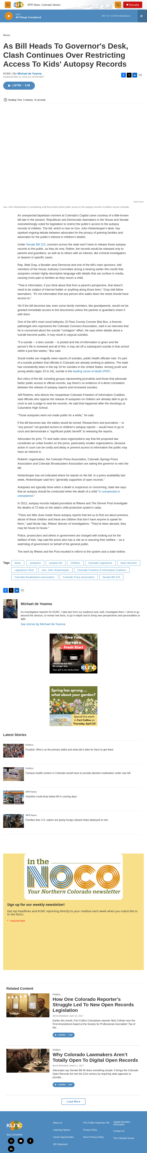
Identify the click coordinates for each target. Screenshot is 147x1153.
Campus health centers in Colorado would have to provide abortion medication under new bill (78, 773)
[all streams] (142, 16)
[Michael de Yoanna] (10, 608)
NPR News (31, 792)
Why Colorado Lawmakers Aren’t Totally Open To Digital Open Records (95, 1057)
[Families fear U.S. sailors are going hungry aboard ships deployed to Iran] (13, 821)
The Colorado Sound (123, 1138)
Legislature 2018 (24, 570)
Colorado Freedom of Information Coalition (101, 570)
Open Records (129, 563)
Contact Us (118, 1131)
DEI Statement (60, 1144)
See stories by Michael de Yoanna (43, 624)
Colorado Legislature (100, 563)
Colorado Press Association (78, 577)
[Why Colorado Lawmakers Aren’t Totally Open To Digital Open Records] (27, 1061)
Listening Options (61, 1130)
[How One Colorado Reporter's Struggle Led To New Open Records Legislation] (27, 1005)
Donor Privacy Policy (93, 1137)
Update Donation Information (121, 1123)
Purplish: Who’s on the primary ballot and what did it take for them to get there (69, 749)
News (6, 35)
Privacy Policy (90, 1130)
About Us (57, 1123)
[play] (8, 16)
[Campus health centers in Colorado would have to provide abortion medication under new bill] (13, 774)
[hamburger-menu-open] (8, 5)
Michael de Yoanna (30, 73)
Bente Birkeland (60, 1016)
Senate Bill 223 (35, 244)
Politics (29, 745)
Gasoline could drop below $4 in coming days (51, 796)
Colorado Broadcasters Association (35, 577)
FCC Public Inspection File (96, 1123)
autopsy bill (55, 563)
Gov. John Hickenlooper (55, 570)
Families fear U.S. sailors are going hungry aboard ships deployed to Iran (67, 820)
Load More (73, 1101)
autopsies (35, 563)
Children (75, 563)
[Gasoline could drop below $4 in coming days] (13, 797)
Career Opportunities (63, 1137)
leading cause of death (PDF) (92, 371)
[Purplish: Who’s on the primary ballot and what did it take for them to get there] (13, 751)
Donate (134, 5)
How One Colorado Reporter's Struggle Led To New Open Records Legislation (93, 1005)
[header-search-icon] (118, 5)
